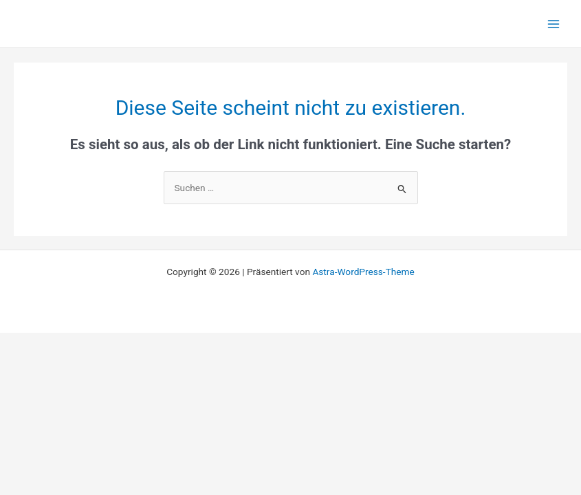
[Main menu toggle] (554, 24)
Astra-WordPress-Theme (363, 271)
